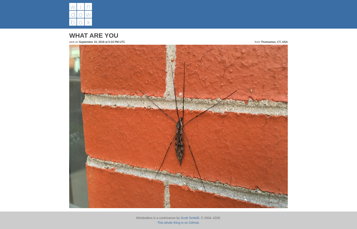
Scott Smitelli (190, 218)
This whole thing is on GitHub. (178, 222)
